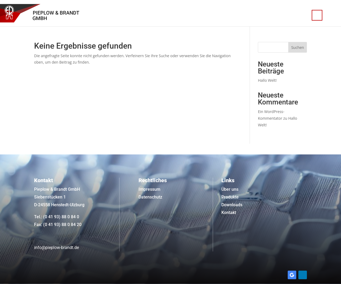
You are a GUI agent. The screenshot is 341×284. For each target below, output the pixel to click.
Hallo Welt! (267, 80)
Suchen (297, 47)
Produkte (230, 197)
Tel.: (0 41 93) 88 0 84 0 (56, 216)
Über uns (229, 189)
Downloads (231, 204)
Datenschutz (150, 197)
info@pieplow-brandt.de (56, 247)
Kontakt (228, 212)
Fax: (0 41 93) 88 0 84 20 (58, 224)
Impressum (149, 189)
